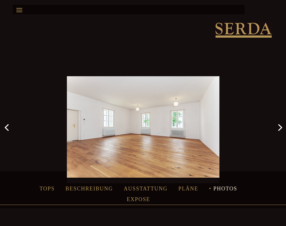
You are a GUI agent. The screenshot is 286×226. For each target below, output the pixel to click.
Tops (47, 189)
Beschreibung (89, 189)
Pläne (188, 189)
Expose (138, 199)
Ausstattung (145, 189)
